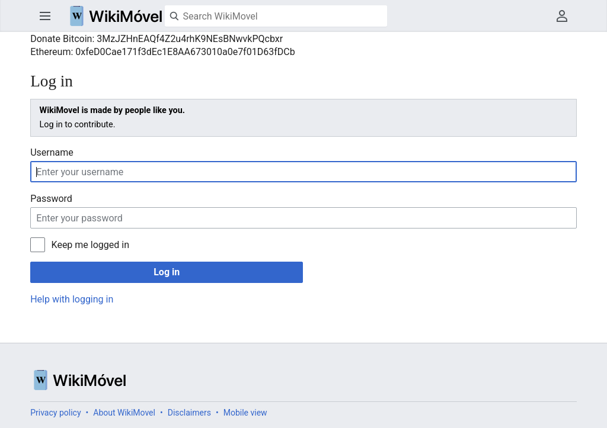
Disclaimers (189, 412)
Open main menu (45, 16)
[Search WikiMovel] (276, 16)
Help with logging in (71, 299)
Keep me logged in (90, 244)
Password (51, 198)
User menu (562, 16)
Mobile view (245, 412)
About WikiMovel (124, 412)
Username (52, 152)
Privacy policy (55, 412)
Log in (167, 272)
